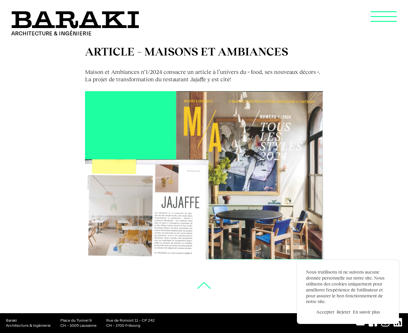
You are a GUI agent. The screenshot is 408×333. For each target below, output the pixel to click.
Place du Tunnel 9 (76, 320)
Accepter (325, 311)
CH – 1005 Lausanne (78, 325)
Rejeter (343, 311)
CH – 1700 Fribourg (123, 325)
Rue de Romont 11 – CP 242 (130, 320)
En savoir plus (366, 311)
